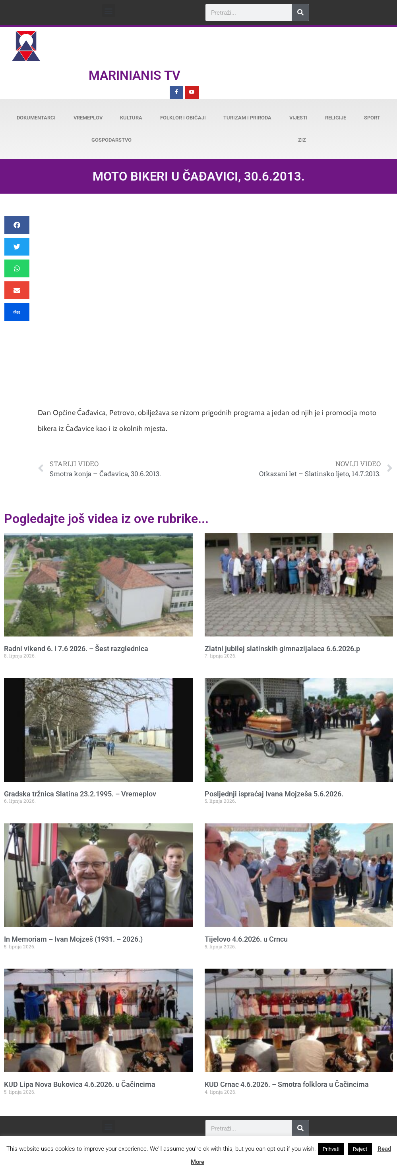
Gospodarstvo (111, 140)
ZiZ (302, 140)
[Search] (300, 12)
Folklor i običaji (183, 118)
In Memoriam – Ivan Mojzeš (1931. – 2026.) (73, 939)
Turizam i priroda (247, 118)
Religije (335, 118)
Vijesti (298, 118)
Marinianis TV (134, 75)
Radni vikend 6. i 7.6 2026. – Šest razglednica (76, 648)
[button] (108, 10)
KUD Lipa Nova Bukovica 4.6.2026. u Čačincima (79, 1084)
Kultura (131, 118)
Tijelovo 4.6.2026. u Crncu (246, 939)
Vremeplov (88, 118)
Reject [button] (360, 1149)
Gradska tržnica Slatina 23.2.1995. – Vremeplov (80, 794)
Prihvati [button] (331, 1149)
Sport (372, 118)
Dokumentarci (36, 118)
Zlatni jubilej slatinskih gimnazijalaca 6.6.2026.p (282, 648)
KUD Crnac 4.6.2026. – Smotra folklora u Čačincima (287, 1084)
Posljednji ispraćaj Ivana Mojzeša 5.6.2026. (274, 794)
